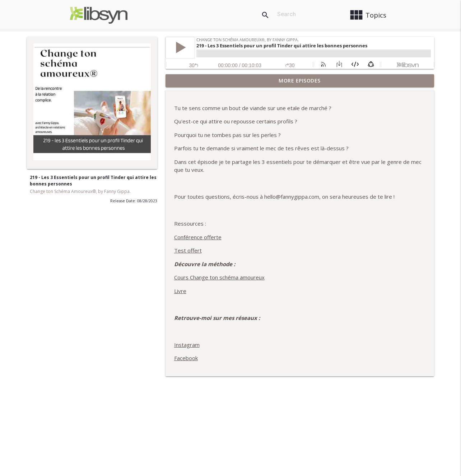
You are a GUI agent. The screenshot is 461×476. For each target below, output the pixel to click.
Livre (180, 290)
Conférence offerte (198, 237)
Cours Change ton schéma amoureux (219, 277)
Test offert (188, 250)
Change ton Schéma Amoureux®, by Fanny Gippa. (80, 191)
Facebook (186, 358)
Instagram (187, 344)
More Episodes (300, 80)
